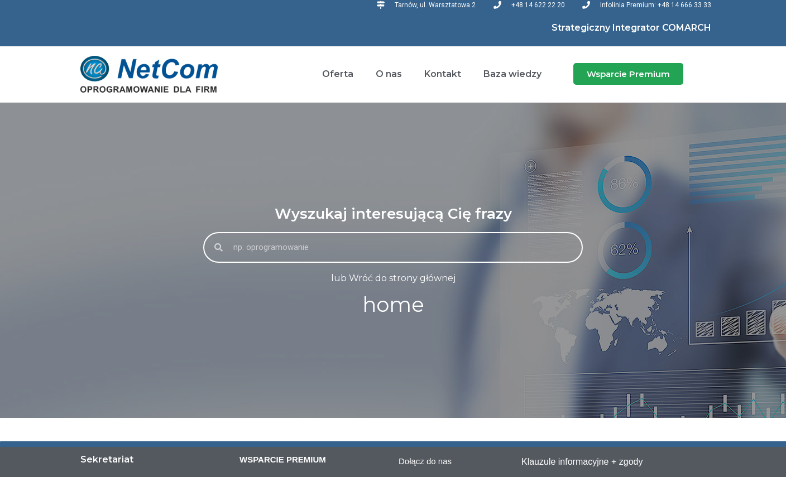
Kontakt (442, 74)
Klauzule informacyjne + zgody (582, 461)
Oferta (337, 74)
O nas (389, 74)
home (393, 304)
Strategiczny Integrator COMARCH (631, 27)
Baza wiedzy (512, 74)
